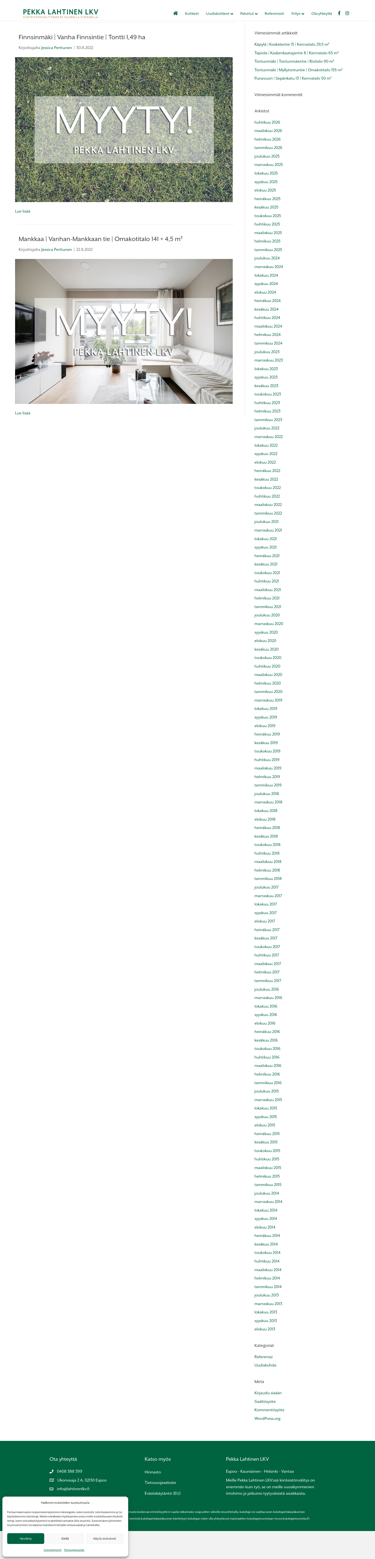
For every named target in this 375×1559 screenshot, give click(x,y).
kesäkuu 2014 (266, 1272)
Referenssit (279, 13)
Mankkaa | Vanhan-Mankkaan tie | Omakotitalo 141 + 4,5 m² (100, 266)
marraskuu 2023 (268, 388)
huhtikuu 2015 (266, 1187)
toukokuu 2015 (267, 1178)
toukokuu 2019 (267, 779)
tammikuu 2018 (268, 906)
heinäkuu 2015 (267, 1161)
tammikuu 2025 (268, 277)
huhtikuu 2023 (267, 430)
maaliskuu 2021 (267, 617)
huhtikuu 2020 (267, 694)
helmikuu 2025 (267, 269)
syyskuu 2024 (266, 311)
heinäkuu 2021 (267, 583)
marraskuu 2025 (268, 192)
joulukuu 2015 (266, 1119)
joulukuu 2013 (266, 1323)
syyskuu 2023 (266, 405)
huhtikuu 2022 (267, 524)
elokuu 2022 (265, 490)
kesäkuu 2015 (266, 1170)
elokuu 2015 (264, 1153)
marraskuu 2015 (268, 1127)
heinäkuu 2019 (267, 762)
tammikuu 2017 (267, 1008)
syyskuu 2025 (266, 209)
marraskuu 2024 (268, 294)
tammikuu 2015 (267, 1212)
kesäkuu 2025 (266, 235)
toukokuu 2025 (267, 243)
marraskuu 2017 (268, 923)
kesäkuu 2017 (265, 966)
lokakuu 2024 (266, 303)
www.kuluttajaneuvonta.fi (292, 1546)
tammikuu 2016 (268, 1110)
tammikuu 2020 (268, 719)
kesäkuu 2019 (266, 770)
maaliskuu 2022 (268, 532)
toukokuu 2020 (267, 685)
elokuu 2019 (265, 753)
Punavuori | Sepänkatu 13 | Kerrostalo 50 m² (292, 106)
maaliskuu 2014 (267, 1297)
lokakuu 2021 (265, 566)
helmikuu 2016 (267, 1102)
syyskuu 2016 (265, 1042)
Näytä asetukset (104, 1538)
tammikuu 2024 (268, 371)
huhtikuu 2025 (267, 252)
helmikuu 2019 (267, 804)
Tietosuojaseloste (160, 1510)
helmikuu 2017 (267, 1000)
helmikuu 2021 (267, 626)
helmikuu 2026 (267, 167)
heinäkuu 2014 (267, 1263)
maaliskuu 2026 (268, 158)
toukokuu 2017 (267, 974)
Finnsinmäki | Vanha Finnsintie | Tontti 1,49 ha (82, 65)
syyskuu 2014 (265, 1246)
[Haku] (305, 43)
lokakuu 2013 (265, 1340)
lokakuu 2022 (266, 473)
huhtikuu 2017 (266, 983)
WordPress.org (267, 1446)
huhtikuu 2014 (267, 1289)
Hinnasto (153, 1500)
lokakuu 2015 (265, 1136)
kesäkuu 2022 (266, 507)
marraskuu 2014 (268, 1229)
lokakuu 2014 (265, 1238)
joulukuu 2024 (267, 286)
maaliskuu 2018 (267, 889)
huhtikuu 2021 (266, 609)
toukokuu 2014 (267, 1280)
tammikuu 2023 (268, 447)
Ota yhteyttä (326, 13)
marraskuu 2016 (268, 1025)
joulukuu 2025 (267, 184)
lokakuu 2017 (265, 932)
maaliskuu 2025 (268, 260)
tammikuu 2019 (268, 813)
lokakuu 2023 (266, 396)
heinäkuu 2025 (267, 226)
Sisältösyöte (265, 1429)
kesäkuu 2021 (265, 592)
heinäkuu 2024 (267, 328)
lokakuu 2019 (265, 736)
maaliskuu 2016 (267, 1093)
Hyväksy (26, 1538)
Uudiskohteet (222, 13)
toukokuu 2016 (267, 1076)
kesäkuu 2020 (266, 677)
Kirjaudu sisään (268, 1421)
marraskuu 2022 (268, 464)
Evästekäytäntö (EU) (163, 1521)
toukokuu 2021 (267, 600)
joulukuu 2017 (266, 915)
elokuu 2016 (265, 1051)
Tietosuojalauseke (74, 1549)
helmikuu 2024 (267, 362)
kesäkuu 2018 (266, 864)
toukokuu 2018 (267, 872)
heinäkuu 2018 (267, 855)
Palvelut (252, 13)
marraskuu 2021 (268, 558)
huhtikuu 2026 (267, 150)
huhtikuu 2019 (267, 787)
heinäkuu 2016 (267, 1059)
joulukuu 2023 (267, 379)
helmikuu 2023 (267, 439)
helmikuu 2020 (267, 711)
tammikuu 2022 (268, 541)
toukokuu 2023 (267, 422)
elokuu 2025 (265, 218)
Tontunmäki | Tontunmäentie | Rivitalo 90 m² (294, 89)
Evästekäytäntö (52, 1549)
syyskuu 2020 (266, 660)
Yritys (300, 13)
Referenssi (263, 1385)
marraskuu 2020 (268, 651)
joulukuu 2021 (266, 549)
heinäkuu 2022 (267, 498)
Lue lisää (22, 239)
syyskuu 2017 (265, 940)
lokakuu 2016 (265, 1034)
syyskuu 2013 (265, 1348)
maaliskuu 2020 (268, 702)
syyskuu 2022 (265, 481)
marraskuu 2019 (268, 728)
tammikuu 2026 (268, 175)
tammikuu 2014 (268, 1314)
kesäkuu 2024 (266, 337)
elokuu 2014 (265, 1255)
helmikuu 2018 (267, 898)
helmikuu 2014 (267, 1306)
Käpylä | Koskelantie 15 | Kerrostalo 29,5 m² (291, 72)
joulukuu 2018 (266, 821)
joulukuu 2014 (266, 1221)
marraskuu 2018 (268, 830)
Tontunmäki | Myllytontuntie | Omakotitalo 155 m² (298, 97)
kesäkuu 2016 (266, 1068)
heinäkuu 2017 (267, 957)
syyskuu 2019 (265, 745)
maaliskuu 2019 (267, 796)
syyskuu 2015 (265, 1144)
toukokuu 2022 (267, 515)
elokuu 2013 (264, 1357)
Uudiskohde (265, 1393)
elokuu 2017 (264, 949)
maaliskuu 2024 (268, 354)
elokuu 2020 (265, 668)
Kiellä (65, 1538)
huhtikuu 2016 (267, 1085)
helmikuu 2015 (267, 1204)
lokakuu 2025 (266, 201)
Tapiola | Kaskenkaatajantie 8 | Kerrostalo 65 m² (296, 80)
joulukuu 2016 (266, 1017)
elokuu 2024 (265, 320)
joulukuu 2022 (266, 456)
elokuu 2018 (265, 847)
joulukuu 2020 (267, 643)
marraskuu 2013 (268, 1331)
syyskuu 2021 (265, 575)
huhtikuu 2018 (267, 881)
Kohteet (197, 13)
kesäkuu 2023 (266, 413)
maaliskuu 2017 (267, 991)
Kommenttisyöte (269, 1438)
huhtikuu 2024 (267, 345)
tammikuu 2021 (267, 634)
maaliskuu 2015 (267, 1195)
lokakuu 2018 (265, 838)
